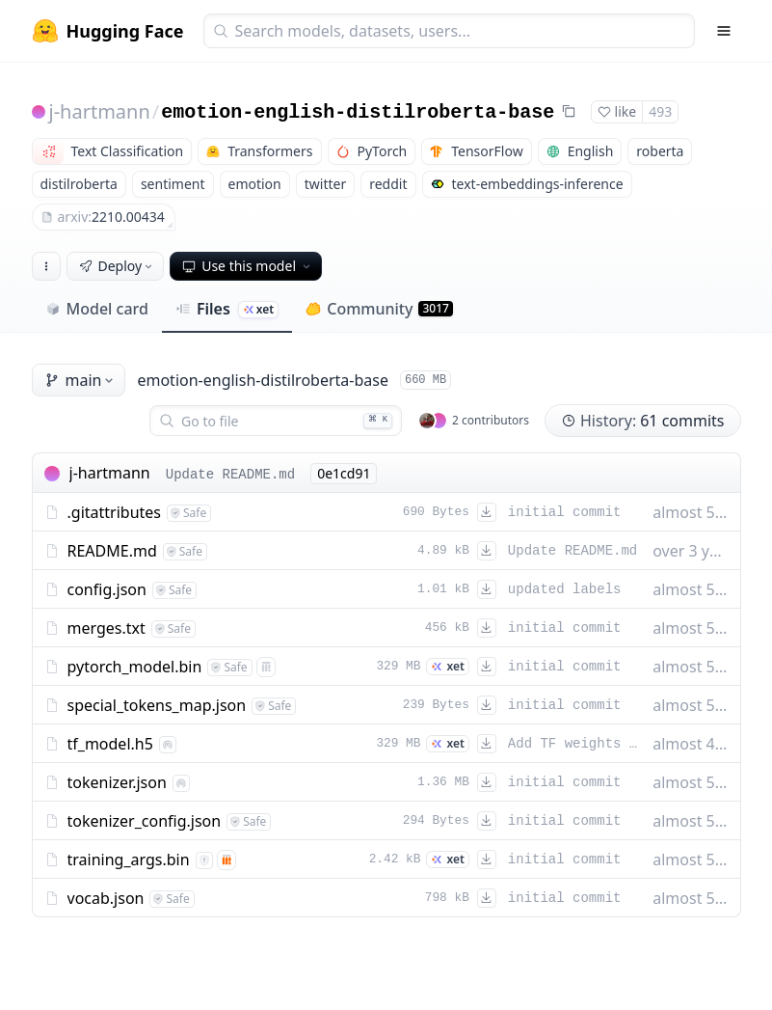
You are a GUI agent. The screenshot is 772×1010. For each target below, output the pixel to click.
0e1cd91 (343, 473)
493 (660, 111)
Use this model (247, 266)
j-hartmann (99, 111)
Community (379, 308)
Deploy (117, 266)
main (81, 380)
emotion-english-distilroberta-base (357, 112)
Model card (96, 308)
